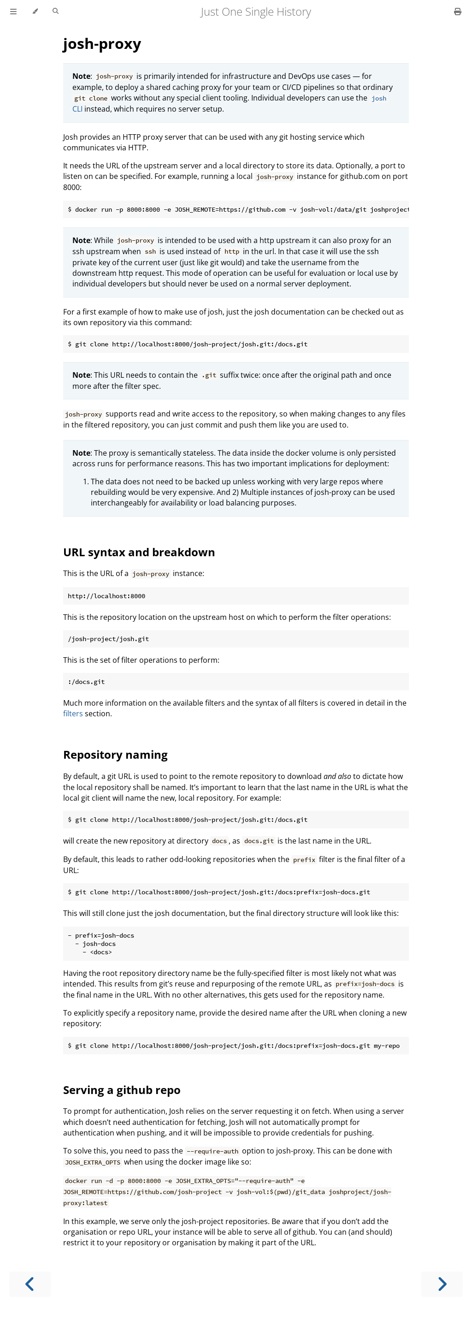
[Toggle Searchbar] (55, 11)
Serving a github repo (122, 1089)
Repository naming (115, 754)
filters (73, 713)
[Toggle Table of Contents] (13, 11)
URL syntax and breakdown (139, 551)
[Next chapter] (442, 1284)
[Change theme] (34, 11)
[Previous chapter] (30, 1284)
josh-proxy (102, 43)
